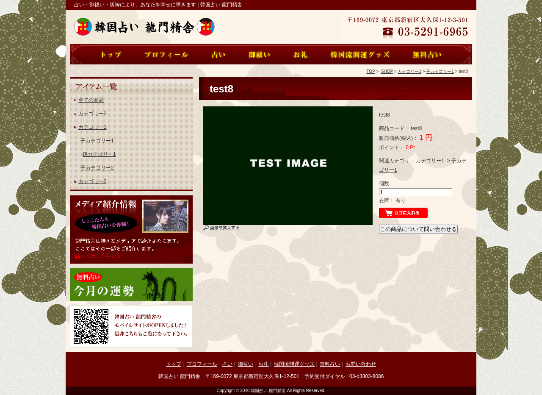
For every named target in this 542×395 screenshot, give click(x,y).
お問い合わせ (361, 364)
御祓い (245, 364)
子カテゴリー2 (97, 168)
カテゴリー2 (92, 181)
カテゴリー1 (409, 71)
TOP (370, 71)
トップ (173, 364)
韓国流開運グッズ (294, 364)
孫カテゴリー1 (99, 154)
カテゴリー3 (92, 114)
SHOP (387, 71)
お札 (263, 364)
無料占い (330, 364)
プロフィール (202, 364)
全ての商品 (91, 100)
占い (227, 364)
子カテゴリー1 (440, 71)
